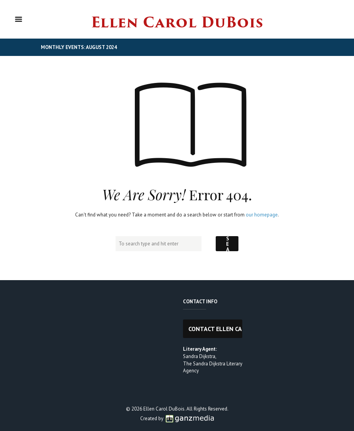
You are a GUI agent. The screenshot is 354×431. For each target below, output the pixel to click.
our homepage (262, 214)
